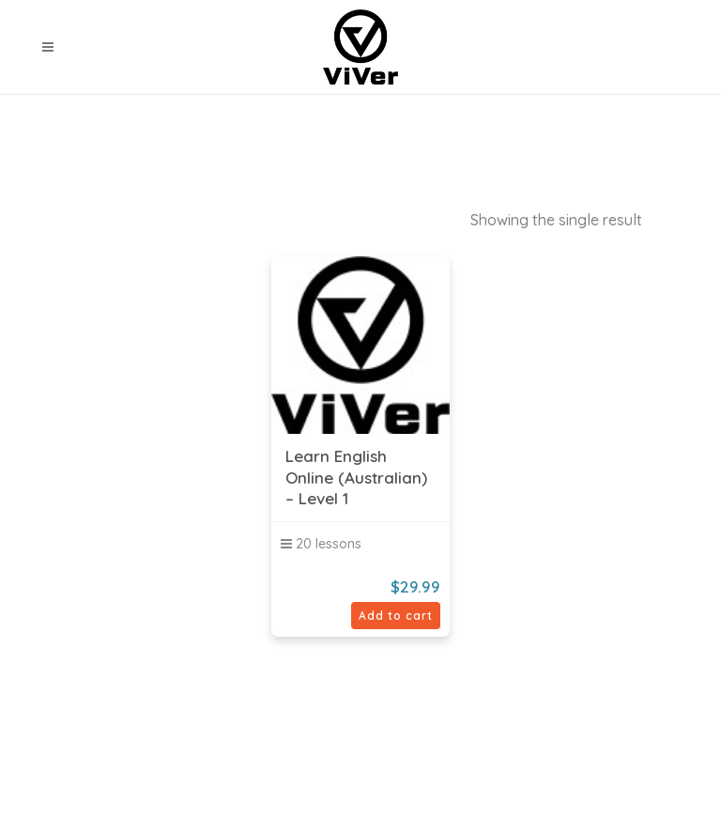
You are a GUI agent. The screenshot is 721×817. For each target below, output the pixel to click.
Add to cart (396, 616)
